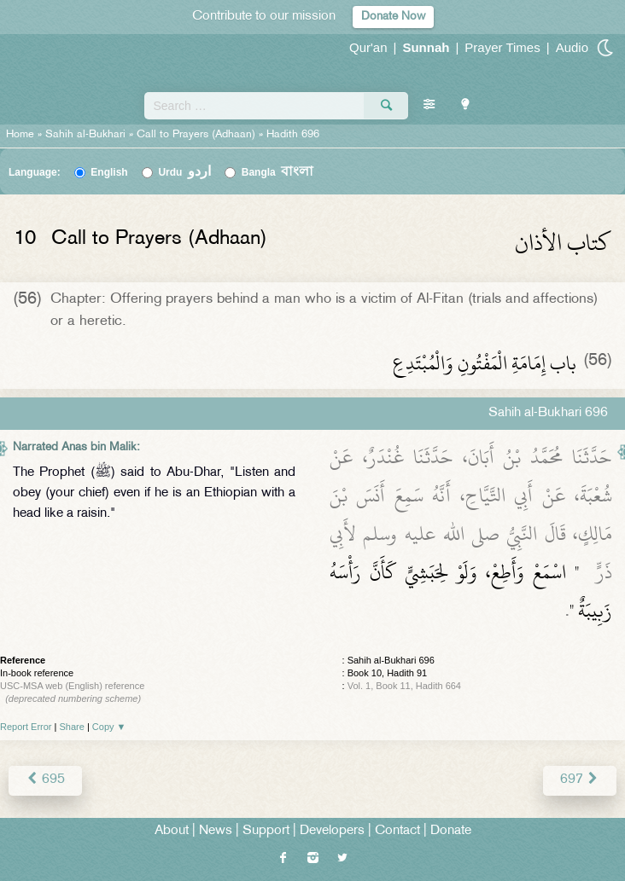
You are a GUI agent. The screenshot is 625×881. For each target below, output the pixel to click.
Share (72, 727)
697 (579, 780)
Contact (397, 831)
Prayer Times (502, 47)
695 (45, 780)
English (109, 172)
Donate (450, 831)
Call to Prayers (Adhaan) (196, 135)
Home (20, 135)
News (215, 831)
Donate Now (393, 16)
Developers (332, 831)
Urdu (184, 172)
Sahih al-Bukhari (85, 135)
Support (265, 831)
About (172, 831)
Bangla (278, 172)
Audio (572, 47)
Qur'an (368, 47)
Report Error (26, 727)
